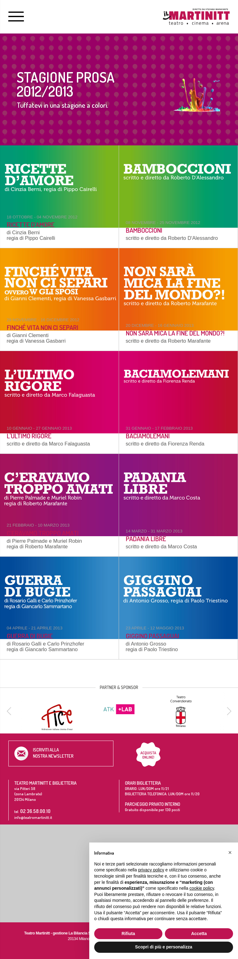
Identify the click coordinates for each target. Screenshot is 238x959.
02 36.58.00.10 (35, 811)
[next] (228, 711)
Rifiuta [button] (128, 933)
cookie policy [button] (201, 888)
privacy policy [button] (151, 869)
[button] (230, 852)
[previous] (10, 711)
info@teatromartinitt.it (33, 817)
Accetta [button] (199, 933)
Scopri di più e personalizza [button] (163, 946)
